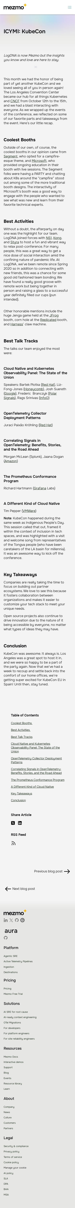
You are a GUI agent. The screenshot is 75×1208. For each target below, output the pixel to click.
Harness (16, 324)
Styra (14, 242)
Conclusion (18, 800)
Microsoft (39, 161)
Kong (57, 238)
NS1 (49, 238)
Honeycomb (33, 389)
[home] (15, 7)
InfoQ (44, 398)
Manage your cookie (15, 1167)
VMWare (29, 511)
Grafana (40, 488)
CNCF (15, 101)
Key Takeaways (21, 793)
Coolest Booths (21, 723)
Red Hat (48, 385)
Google (10, 393)
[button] (69, 7)
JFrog (54, 315)
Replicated (48, 320)
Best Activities (20, 730)
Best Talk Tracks (21, 737)
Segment (11, 156)
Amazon (11, 461)
